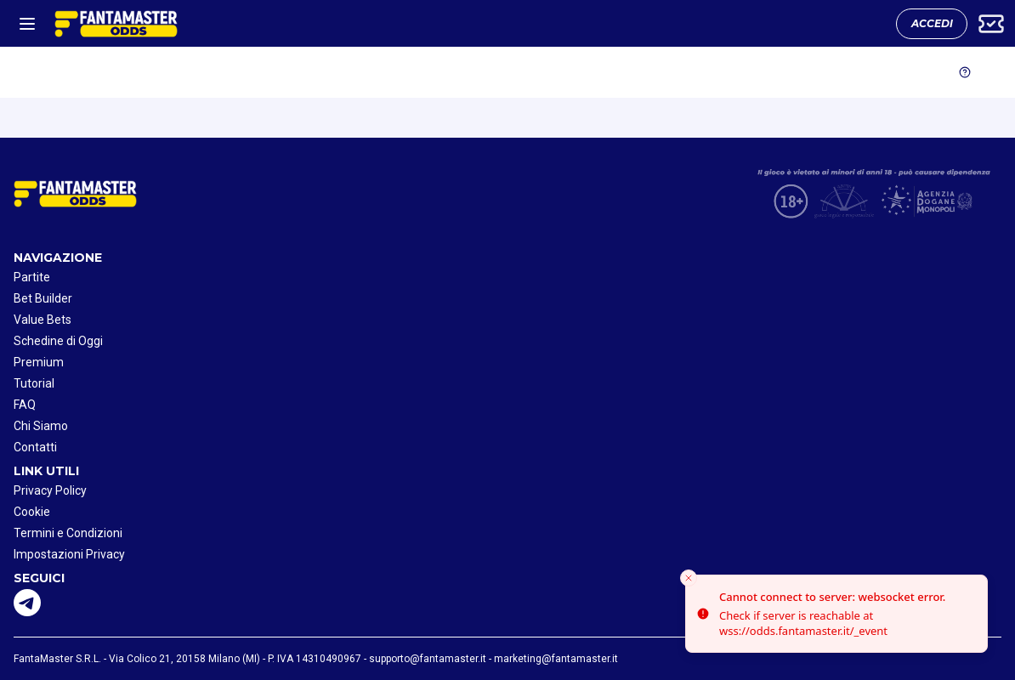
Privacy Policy (50, 490)
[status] (836, 614)
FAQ (25, 404)
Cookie (32, 511)
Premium (39, 362)
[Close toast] (688, 578)
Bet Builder (43, 298)
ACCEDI (932, 23)
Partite (32, 277)
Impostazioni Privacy (69, 554)
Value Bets (42, 319)
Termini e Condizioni (68, 533)
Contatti (35, 447)
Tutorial (34, 383)
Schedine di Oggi (58, 341)
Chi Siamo (41, 426)
